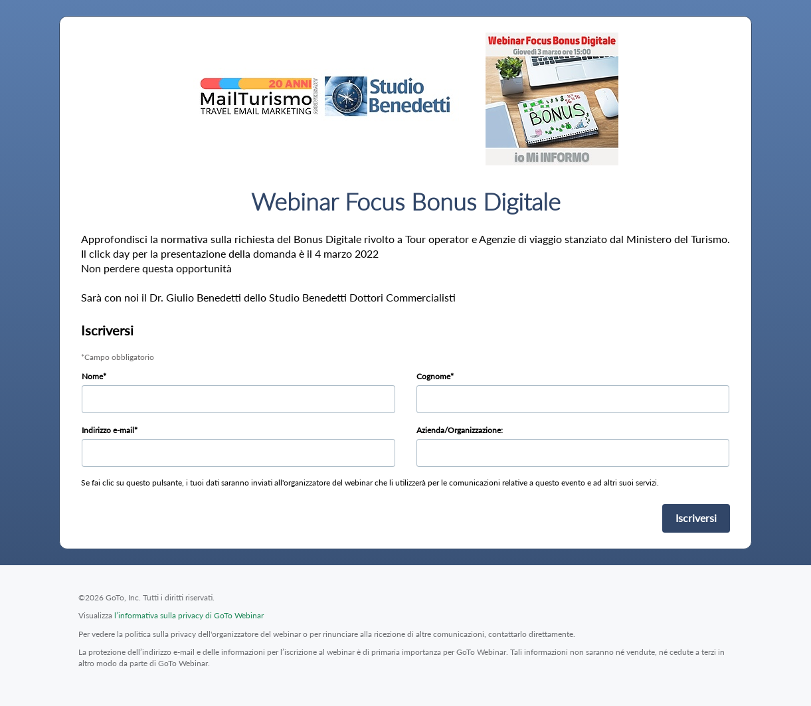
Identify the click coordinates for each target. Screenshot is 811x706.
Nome (92, 376)
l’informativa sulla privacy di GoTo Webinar (189, 615)
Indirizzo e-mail (108, 430)
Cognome (433, 376)
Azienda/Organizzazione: (459, 430)
